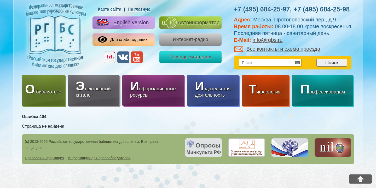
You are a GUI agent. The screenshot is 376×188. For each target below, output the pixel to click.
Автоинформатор (190, 22)
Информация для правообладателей (99, 158)
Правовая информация (44, 158)
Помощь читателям (190, 57)
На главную (139, 9)
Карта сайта (109, 9)
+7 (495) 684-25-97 (262, 9)
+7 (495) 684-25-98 (322, 9)
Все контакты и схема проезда (277, 49)
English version (122, 23)
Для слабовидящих (123, 39)
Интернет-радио (190, 39)
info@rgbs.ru (268, 40)
